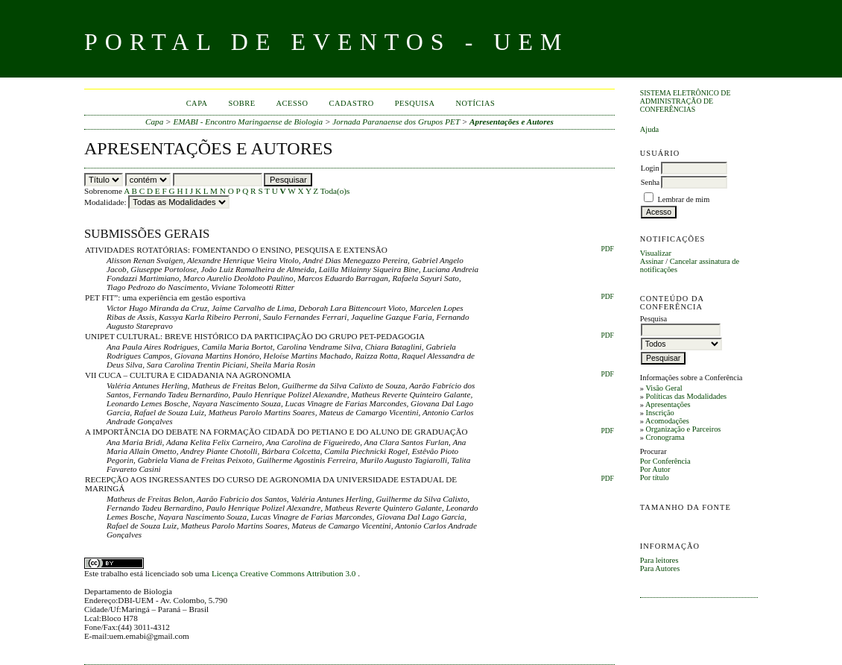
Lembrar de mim (683, 199)
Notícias (476, 103)
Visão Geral (663, 388)
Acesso (292, 103)
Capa (197, 103)
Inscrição (660, 413)
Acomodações (667, 421)
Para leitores (659, 560)
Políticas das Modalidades (686, 396)
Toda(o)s (335, 190)
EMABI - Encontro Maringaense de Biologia (248, 121)
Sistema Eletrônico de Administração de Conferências (685, 101)
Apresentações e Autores (511, 121)
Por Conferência (665, 461)
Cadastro (351, 103)
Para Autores (660, 568)
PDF (607, 249)
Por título (654, 477)
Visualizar (655, 253)
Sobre (242, 103)
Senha (650, 182)
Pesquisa (415, 103)
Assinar (652, 261)
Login (650, 168)
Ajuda (649, 129)
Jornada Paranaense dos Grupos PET (396, 121)
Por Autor (655, 469)
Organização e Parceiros (683, 429)
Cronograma (665, 437)
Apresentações (668, 404)
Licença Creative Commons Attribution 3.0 (285, 573)
